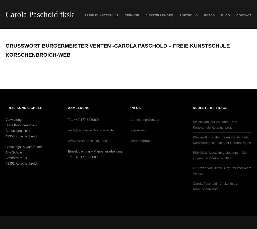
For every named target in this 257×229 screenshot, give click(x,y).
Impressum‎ (139, 130)
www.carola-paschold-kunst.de (90, 141)
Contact (243, 15)
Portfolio (188, 15)
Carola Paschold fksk (40, 14)
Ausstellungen (159, 15)
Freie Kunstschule (102, 15)
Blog (225, 15)
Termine (132, 15)
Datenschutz (140, 141)
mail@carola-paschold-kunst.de (91, 130)
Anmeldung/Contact (145, 120)
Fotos (209, 15)
